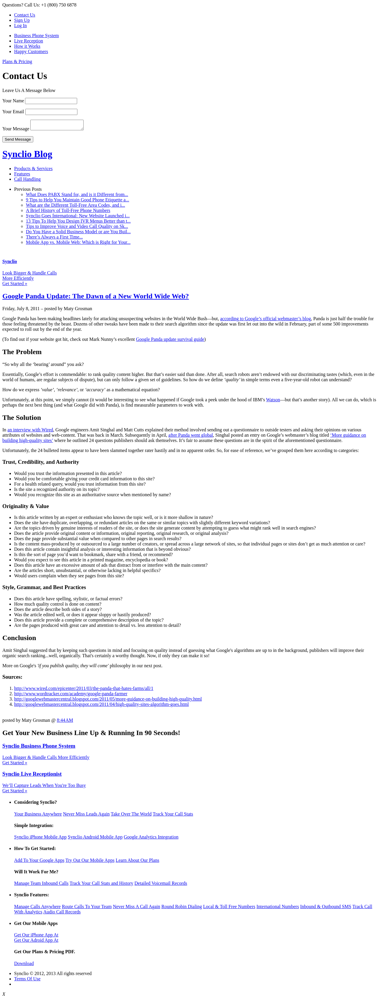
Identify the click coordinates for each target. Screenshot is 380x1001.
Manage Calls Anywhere (37, 908)
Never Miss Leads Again (86, 815)
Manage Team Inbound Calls (41, 884)
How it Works (27, 46)
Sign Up (22, 20)
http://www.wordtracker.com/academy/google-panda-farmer (70, 695)
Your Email (13, 111)
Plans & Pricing (17, 61)
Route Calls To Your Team (87, 908)
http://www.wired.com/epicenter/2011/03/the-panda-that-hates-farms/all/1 (83, 690)
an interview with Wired (30, 431)
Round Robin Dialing (181, 908)
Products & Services (33, 170)
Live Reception (28, 40)
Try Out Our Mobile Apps (90, 861)
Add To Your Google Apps (39, 861)
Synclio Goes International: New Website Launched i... (78, 217)
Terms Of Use (27, 980)
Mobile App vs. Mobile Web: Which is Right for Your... (78, 243)
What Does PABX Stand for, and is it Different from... (77, 196)
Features (22, 175)
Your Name (13, 100)
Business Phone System (36, 35)
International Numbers (277, 908)
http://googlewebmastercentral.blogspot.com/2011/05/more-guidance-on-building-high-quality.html (108, 700)
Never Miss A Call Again (136, 908)
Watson (273, 401)
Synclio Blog (27, 155)
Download (24, 965)
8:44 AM (65, 721)
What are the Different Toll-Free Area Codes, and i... (75, 206)
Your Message (15, 130)
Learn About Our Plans (137, 861)
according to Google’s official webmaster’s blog (265, 320)
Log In (20, 25)
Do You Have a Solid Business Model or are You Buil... (78, 233)
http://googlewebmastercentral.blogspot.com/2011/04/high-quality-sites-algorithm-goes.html (101, 706)
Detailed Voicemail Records (161, 884)
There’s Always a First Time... (54, 238)
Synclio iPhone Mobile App (40, 838)
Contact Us (24, 14)
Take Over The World (131, 815)
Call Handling (27, 180)
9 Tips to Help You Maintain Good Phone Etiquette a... (77, 201)
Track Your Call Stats (173, 815)
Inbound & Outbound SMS (325, 908)
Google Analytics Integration (151, 838)
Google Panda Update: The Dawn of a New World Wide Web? (95, 298)
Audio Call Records (62, 913)
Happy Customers (31, 51)
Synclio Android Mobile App (95, 838)
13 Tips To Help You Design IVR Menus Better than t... (78, 222)
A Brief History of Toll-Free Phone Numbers (68, 212)
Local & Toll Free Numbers (229, 908)
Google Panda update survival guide (170, 340)
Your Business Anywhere (38, 815)
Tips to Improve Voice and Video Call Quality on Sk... (77, 228)
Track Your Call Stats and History (101, 884)
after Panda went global (190, 436)
